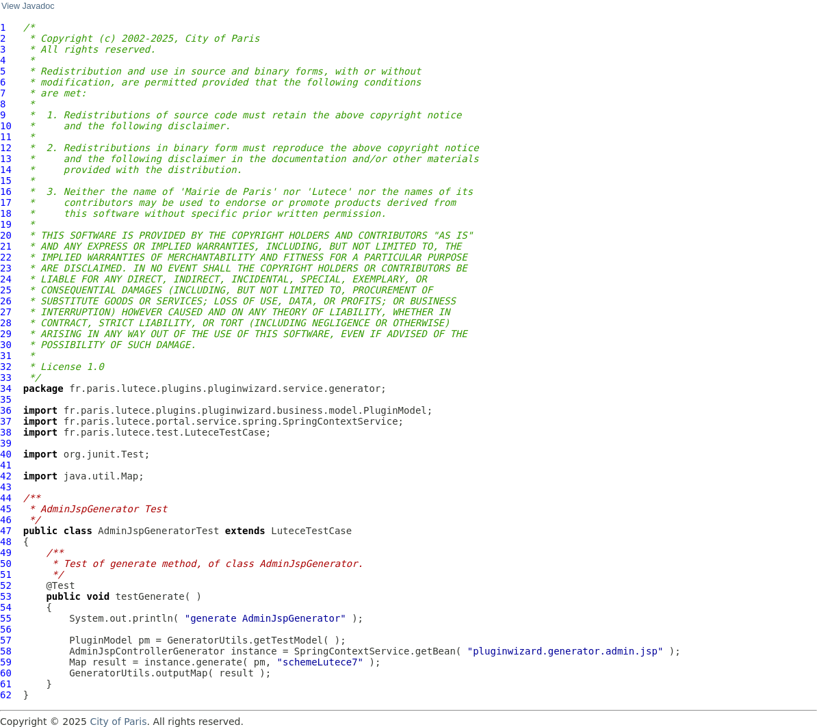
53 (6, 596)
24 (6, 279)
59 (6, 662)
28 (6, 322)
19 (6, 224)
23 (6, 268)
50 (6, 563)
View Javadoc (27, 6)
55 (6, 618)
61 (6, 683)
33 (6, 377)
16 (6, 191)
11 (6, 136)
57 (6, 640)
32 (6, 366)
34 (6, 388)
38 (6, 432)
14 (6, 169)
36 (6, 410)
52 (6, 585)
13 (6, 158)
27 (6, 311)
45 (6, 508)
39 (6, 443)
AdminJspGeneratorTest (158, 530)
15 (6, 180)
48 (6, 541)
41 (6, 465)
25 (6, 290)
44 (6, 497)
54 (6, 607)
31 (6, 355)
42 (6, 476)
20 (6, 235)
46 (6, 519)
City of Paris (118, 721)
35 (6, 399)
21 (6, 246)
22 (6, 257)
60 (6, 672)
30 (6, 344)
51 (6, 574)
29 (6, 333)
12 (6, 147)
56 (6, 629)
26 (6, 300)
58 (6, 651)
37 (6, 421)
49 (6, 552)
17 (6, 202)
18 (6, 213)
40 (6, 454)
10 (6, 125)
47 (6, 530)
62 (6, 694)
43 (6, 486)
